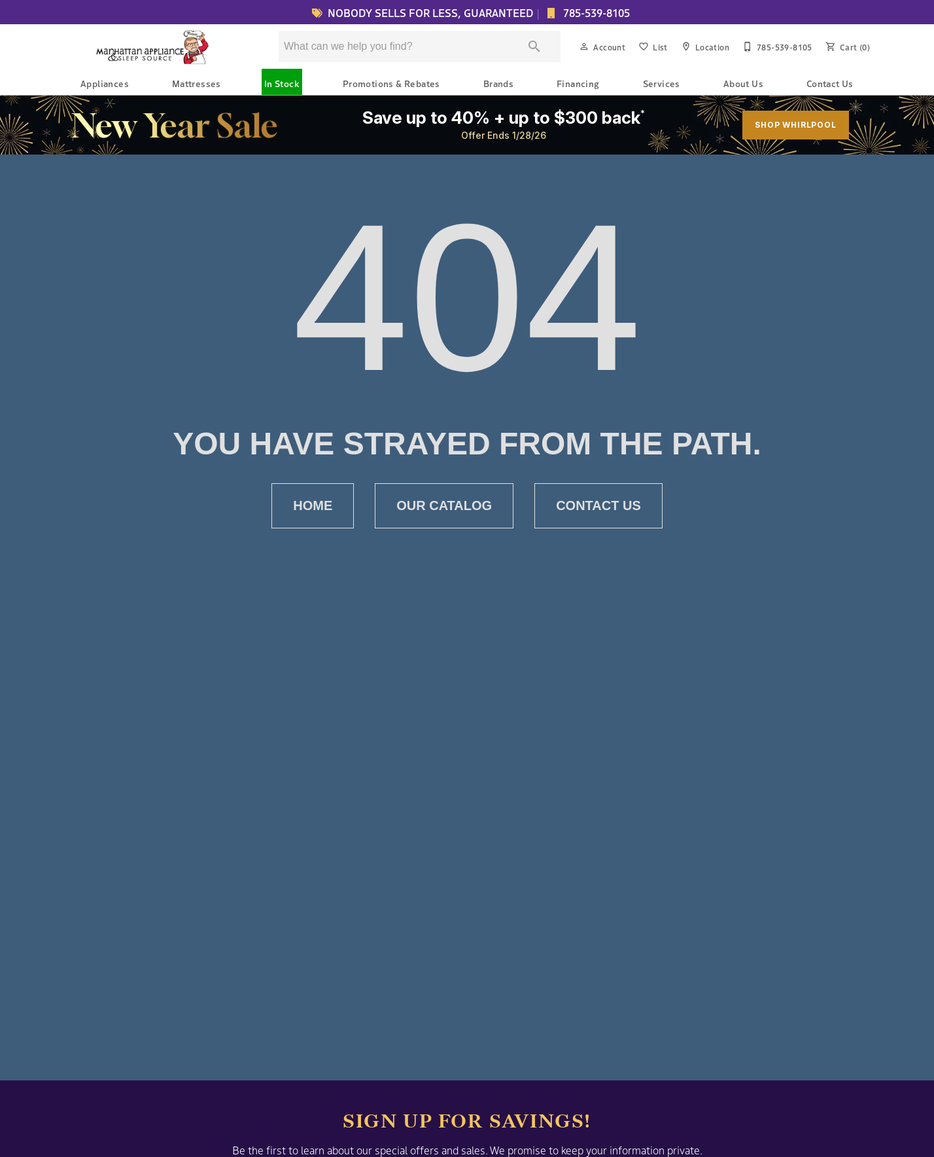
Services (661, 83)
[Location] (703, 46)
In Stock (282, 83)
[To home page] (153, 46)
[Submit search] (534, 46)
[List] (652, 46)
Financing (578, 83)
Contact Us (830, 83)
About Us (743, 83)
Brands (498, 83)
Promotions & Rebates (391, 83)
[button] (584, 46)
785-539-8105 (595, 12)
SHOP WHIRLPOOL (795, 125)
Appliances (104, 83)
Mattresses (196, 83)
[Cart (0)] (846, 46)
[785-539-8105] (776, 46)
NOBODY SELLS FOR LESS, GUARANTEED (420, 12)
